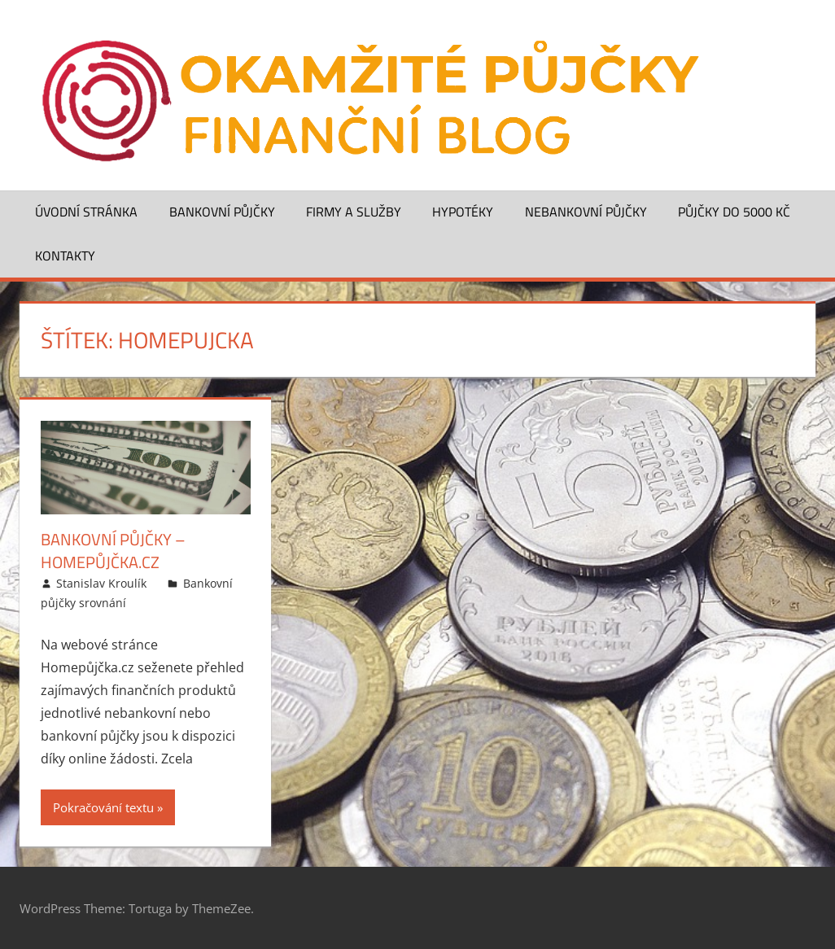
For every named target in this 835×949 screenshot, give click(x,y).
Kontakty (65, 255)
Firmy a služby (353, 211)
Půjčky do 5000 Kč (734, 211)
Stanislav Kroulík (101, 583)
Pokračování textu (103, 807)
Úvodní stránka (86, 211)
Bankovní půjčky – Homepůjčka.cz (113, 551)
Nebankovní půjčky (586, 211)
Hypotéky (462, 211)
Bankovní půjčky (222, 211)
